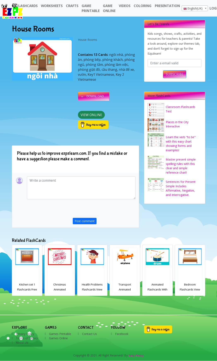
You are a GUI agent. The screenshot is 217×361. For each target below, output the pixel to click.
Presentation (167, 6)
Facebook (121, 334)
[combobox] (195, 8)
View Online (91, 115)
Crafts (72, 6)
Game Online (109, 8)
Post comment (85, 221)
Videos (124, 6)
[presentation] (104, 210)
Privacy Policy (25, 334)
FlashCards (27, 6)
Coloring (142, 6)
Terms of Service (27, 338)
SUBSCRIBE (175, 74)
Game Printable (91, 8)
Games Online (58, 338)
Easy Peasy (136, 355)
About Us (22, 342)
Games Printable (60, 334)
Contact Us (89, 334)
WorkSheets (52, 6)
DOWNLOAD (95, 96)
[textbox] (195, 8)
